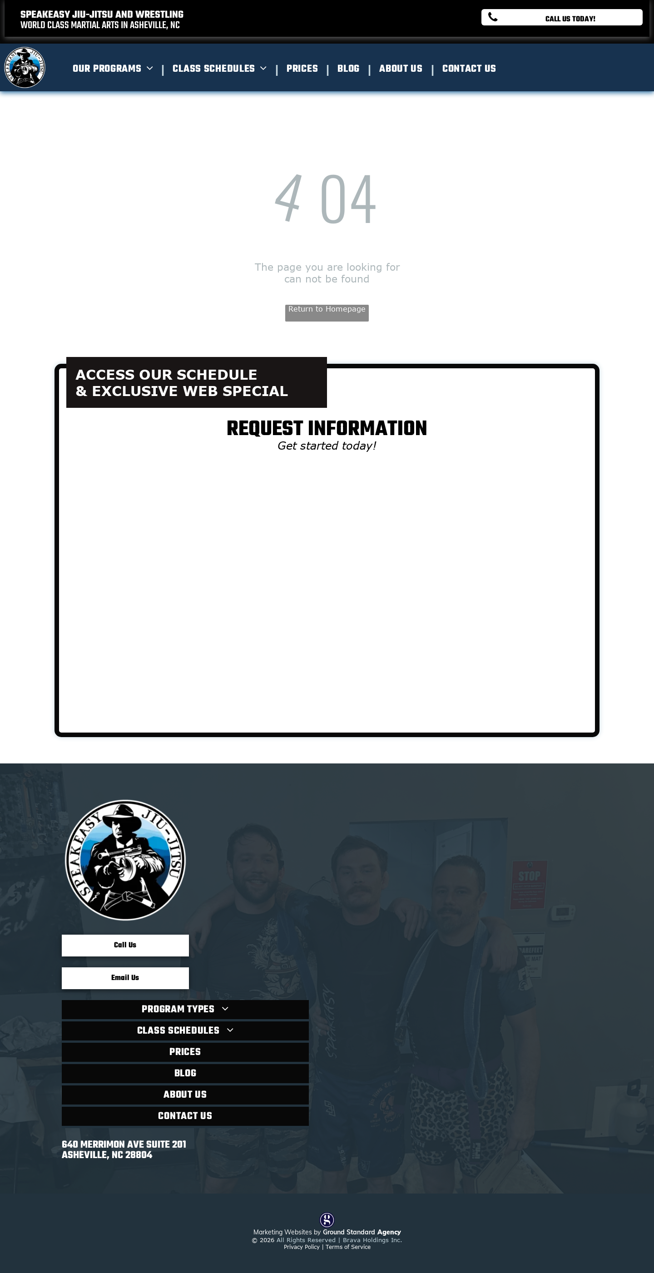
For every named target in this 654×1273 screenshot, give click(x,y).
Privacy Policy (302, 1246)
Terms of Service (348, 1246)
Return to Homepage (327, 309)
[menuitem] (116, 69)
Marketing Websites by (287, 1232)
